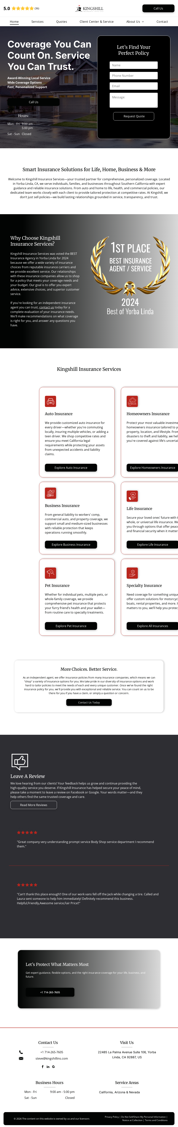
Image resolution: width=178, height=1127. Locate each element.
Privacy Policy (112, 1116)
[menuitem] (14, 21)
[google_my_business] (53, 1067)
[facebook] (42, 1067)
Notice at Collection (132, 1120)
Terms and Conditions (156, 1120)
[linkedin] (48, 1067)
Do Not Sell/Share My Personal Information (143, 1116)
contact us (46, 307)
